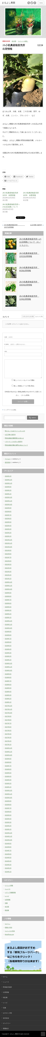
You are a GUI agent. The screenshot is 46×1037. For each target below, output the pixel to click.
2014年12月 (8, 833)
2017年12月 (8, 705)
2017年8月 (8, 720)
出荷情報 (7, 899)
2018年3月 (8, 695)
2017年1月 (8, 744)
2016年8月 (8, 762)
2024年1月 (8, 476)
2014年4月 (8, 861)
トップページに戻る (10, 410)
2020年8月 (8, 596)
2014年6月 (8, 854)
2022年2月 (8, 532)
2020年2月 (8, 614)
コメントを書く (23, 41)
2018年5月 (8, 688)
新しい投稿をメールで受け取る (24, 386)
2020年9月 (8, 592)
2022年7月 (8, 515)
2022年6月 (8, 518)
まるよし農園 (14, 1034)
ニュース (7, 889)
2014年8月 (8, 847)
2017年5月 (8, 730)
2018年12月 (8, 663)
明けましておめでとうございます (15, 431)
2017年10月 (8, 712)
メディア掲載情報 (10, 892)
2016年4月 (8, 776)
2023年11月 (8, 483)
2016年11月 (8, 751)
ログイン (7, 924)
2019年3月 (8, 653)
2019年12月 (8, 621)
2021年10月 (8, 547)
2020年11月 (8, 585)
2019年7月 (8, 638)
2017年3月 (8, 737)
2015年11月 (8, 794)
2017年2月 (8, 741)
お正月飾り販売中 (36, 225)
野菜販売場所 (7, 987)
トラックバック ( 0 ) (28, 316)
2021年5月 (8, 564)
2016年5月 (8, 773)
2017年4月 (8, 734)
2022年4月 (8, 525)
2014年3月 (8, 864)
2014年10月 (8, 840)
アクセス (7, 459)
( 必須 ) (8, 337)
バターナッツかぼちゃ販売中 (13, 441)
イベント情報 (9, 885)
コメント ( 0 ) (39, 316)
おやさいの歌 (7, 1013)
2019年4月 (8, 649)
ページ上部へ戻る (43, 1034)
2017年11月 (8, 709)
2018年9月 (8, 674)
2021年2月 (8, 575)
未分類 (14, 41)
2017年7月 (8, 723)
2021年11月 (8, 543)
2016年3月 (8, 780)
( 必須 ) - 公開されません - (15, 344)
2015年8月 (8, 804)
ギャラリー (6, 1023)
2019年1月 (8, 660)
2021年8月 (8, 554)
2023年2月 (8, 490)
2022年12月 (8, 497)
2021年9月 (8, 550)
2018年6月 (8, 684)
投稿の (8, 927)
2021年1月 (8, 578)
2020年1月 (8, 617)
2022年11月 (8, 501)
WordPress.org (9, 934)
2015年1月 (8, 829)
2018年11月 (8, 667)
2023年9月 (8, 486)
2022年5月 (8, 522)
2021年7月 (8, 557)
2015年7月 (8, 808)
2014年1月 (8, 871)
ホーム (5, 977)
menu (41, 3)
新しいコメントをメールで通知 (24, 380)
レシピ (7, 896)
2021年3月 (8, 571)
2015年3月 (8, 822)
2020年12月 (8, 582)
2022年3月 (8, 529)
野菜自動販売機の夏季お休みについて (16, 445)
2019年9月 (8, 631)
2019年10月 (8, 628)
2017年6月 (8, 727)
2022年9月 (8, 508)
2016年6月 (8, 769)
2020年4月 (8, 607)
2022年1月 (8, 536)
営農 (6, 903)
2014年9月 (8, 843)
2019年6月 (8, 642)
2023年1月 (8, 494)
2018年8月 (8, 677)
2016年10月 (8, 755)
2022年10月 (8, 504)
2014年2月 (8, 868)
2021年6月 (8, 561)
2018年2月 (8, 698)
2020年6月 (8, 603)
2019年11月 (8, 624)
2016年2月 (8, 783)
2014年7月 (8, 850)
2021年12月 (8, 540)
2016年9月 (8, 758)
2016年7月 (8, 766)
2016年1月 (8, 787)
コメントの (10, 931)
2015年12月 (8, 790)
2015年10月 (8, 797)
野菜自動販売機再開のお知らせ (14, 438)
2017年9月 (8, 716)
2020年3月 (8, 610)
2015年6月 (8, 811)
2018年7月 (8, 681)
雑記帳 (7, 910)
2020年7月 (8, 599)
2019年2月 (8, 656)
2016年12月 (8, 748)
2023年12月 (8, 479)
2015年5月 (8, 815)
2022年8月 (8, 511)
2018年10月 (8, 670)
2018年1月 (8, 702)
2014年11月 (8, 836)
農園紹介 (6, 1028)
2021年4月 (8, 568)
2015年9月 (8, 801)
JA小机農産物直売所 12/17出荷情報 (12, 226)
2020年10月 (8, 589)
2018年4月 (8, 691)
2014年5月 (8, 857)
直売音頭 (7, 462)
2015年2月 (8, 825)
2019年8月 (8, 635)
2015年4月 (8, 818)
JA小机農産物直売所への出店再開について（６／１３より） (30, 242)
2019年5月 (8, 645)
